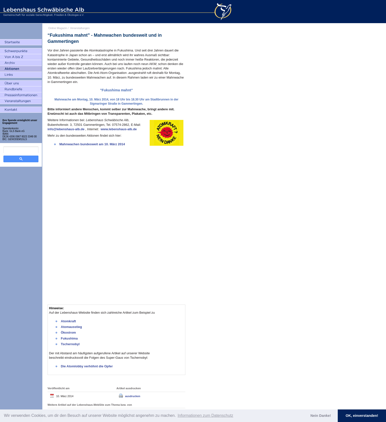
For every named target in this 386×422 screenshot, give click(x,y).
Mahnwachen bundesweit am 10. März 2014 (92, 144)
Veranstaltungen (80, 28)
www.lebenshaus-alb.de (119, 129)
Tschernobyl (70, 344)
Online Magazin (57, 28)
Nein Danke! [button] (320, 416)
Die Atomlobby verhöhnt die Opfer (87, 366)
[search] (21, 150)
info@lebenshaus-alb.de (66, 129)
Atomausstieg (71, 327)
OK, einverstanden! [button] (362, 416)
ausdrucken (132, 396)
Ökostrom (68, 332)
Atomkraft (68, 321)
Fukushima (69, 338)
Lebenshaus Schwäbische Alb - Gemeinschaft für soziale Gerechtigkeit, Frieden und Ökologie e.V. (43, 11)
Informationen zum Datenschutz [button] (205, 415)
